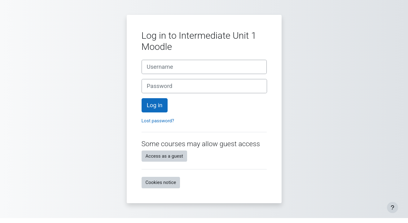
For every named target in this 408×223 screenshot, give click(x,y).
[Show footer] (392, 207)
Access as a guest (164, 156)
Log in (155, 105)
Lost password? (158, 121)
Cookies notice (161, 182)
